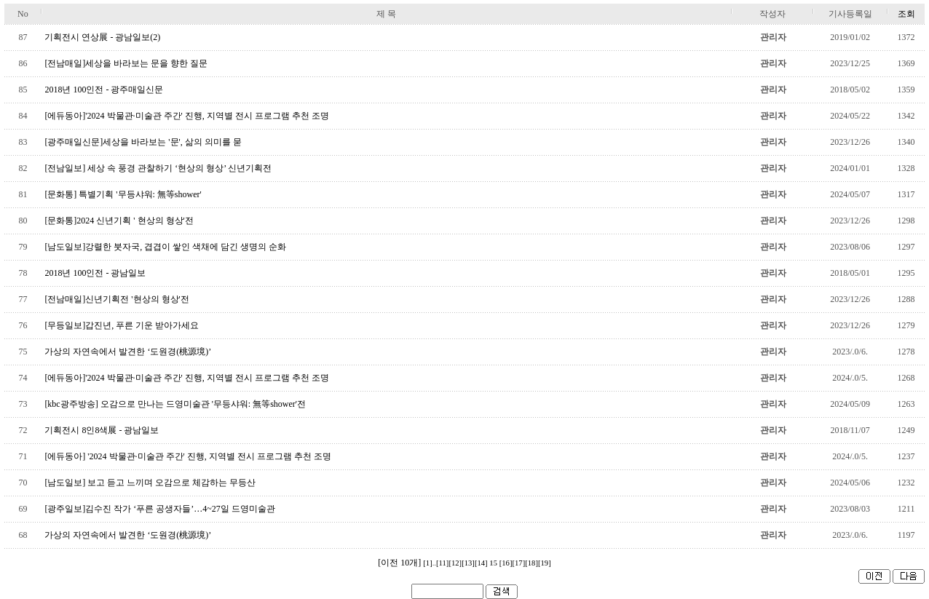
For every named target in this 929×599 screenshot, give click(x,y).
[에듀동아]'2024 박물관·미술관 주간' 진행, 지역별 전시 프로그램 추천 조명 (186, 116)
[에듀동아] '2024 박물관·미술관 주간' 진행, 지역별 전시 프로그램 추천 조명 (187, 456)
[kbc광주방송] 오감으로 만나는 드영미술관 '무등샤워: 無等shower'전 (175, 404)
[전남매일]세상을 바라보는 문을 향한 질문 (125, 63)
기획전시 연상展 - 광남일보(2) (102, 37)
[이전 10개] (399, 563)
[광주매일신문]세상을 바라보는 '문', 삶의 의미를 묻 (142, 142)
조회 (906, 14)
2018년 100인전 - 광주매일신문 (103, 89)
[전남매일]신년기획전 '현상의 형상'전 (116, 299)
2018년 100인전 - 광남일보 (95, 273)
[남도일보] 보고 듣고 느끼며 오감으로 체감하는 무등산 (150, 482)
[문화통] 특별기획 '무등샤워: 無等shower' (122, 194)
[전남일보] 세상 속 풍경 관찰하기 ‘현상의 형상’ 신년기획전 (158, 168)
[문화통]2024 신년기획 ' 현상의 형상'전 (118, 220)
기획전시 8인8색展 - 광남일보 (101, 430)
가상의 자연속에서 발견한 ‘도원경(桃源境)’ (127, 351)
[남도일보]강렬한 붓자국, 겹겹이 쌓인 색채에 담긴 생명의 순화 (165, 247)
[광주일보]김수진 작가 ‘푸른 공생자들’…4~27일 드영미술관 (159, 509)
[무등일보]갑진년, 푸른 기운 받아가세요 (121, 325)
